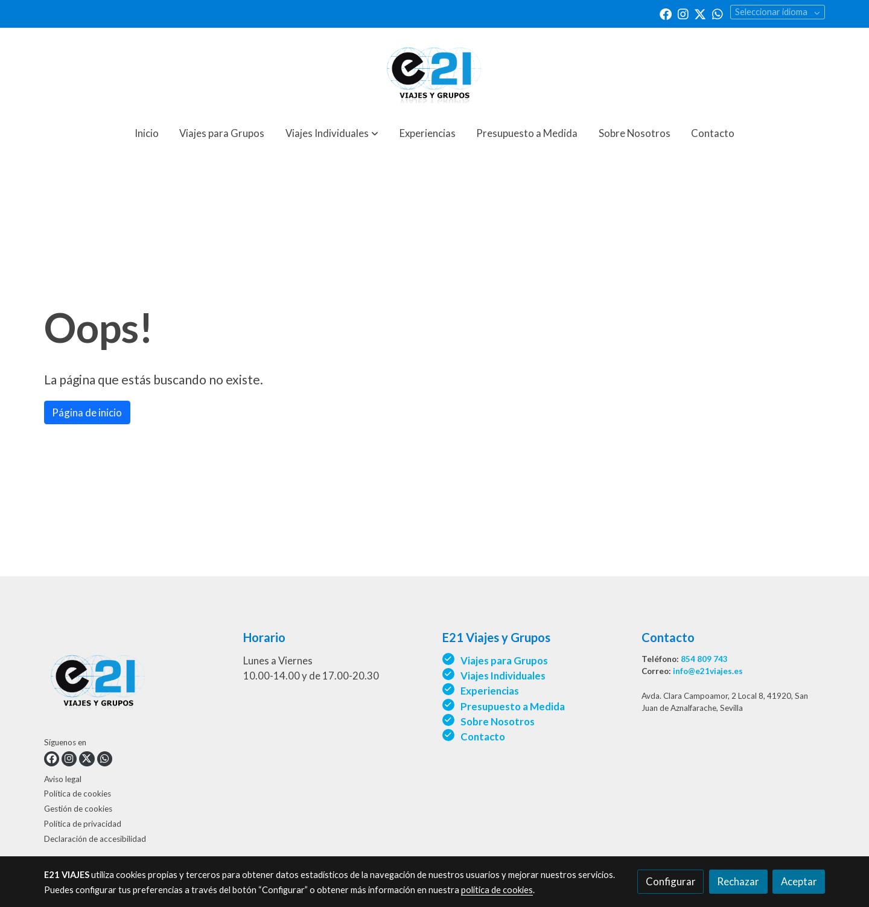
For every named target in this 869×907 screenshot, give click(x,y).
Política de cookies (77, 793)
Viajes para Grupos (504, 660)
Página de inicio (87, 412)
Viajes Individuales (503, 675)
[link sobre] (136, 681)
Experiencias (489, 690)
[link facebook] (666, 13)
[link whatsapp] (717, 13)
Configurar (671, 881)
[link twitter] (700, 13)
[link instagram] (683, 13)
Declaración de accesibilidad (95, 839)
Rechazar (738, 881)
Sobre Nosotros (498, 721)
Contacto (482, 736)
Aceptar (799, 881)
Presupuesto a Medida (512, 706)
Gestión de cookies (78, 808)
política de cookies (497, 890)
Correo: (657, 671)
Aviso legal (62, 779)
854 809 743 (704, 659)
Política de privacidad (82, 824)
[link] (434, 71)
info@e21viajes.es (708, 671)
